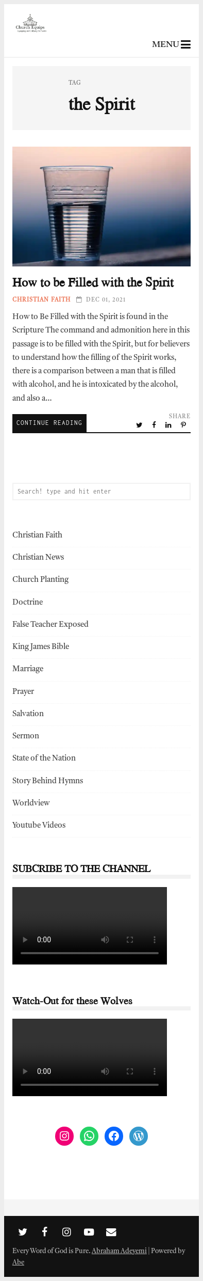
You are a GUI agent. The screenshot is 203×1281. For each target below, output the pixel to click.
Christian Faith (41, 300)
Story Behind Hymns (47, 781)
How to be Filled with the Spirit (101, 206)
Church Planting (40, 580)
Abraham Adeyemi (119, 1251)
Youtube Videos (38, 826)
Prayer (23, 692)
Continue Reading (49, 422)
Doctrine (27, 603)
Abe (18, 1262)
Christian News (38, 558)
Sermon (25, 736)
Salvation (28, 714)
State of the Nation (44, 759)
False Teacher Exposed (50, 625)
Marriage (27, 669)
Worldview (30, 804)
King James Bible (40, 647)
